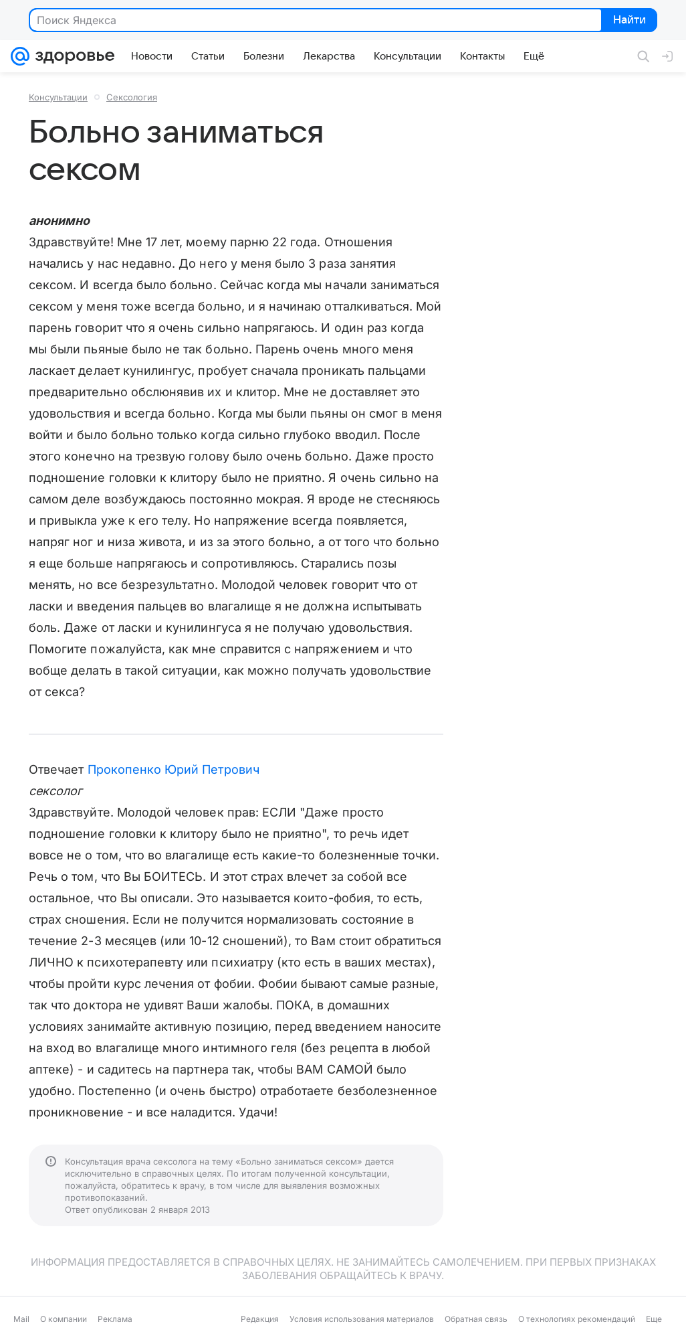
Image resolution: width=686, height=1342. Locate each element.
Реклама (115, 1319)
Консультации (58, 97)
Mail (21, 1319)
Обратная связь (476, 1319)
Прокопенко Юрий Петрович (173, 769)
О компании (63, 1319)
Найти (628, 21)
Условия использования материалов (362, 1319)
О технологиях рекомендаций (576, 1319)
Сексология (131, 97)
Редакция (260, 1319)
